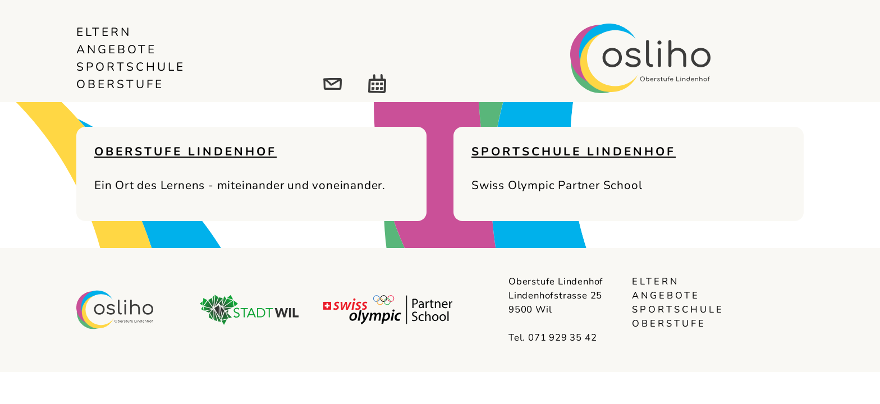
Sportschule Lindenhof (573, 151)
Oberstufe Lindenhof (185, 151)
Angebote (116, 49)
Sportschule (130, 67)
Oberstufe (120, 84)
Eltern (103, 32)
